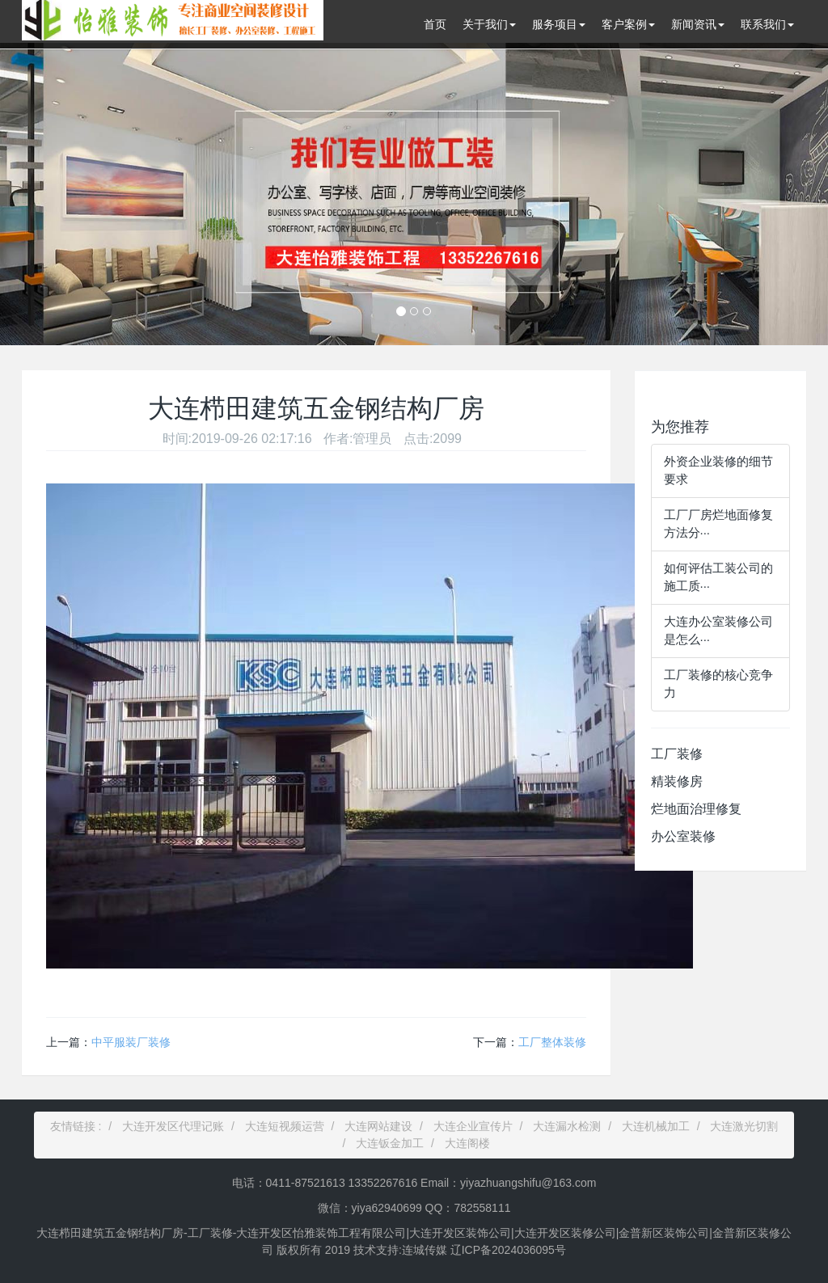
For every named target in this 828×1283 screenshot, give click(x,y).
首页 (435, 24)
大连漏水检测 (567, 1126)
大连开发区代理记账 (173, 1126)
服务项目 (558, 24)
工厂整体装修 (552, 1042)
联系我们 (767, 24)
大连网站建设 (378, 1126)
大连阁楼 (467, 1143)
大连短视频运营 (284, 1126)
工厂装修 (677, 754)
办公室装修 (683, 836)
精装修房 (677, 781)
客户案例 (628, 24)
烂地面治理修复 (696, 809)
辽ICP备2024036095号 (506, 1249)
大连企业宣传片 (473, 1126)
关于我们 (489, 24)
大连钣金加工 (390, 1143)
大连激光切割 (744, 1126)
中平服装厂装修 (131, 1042)
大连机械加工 (656, 1126)
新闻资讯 (697, 24)
